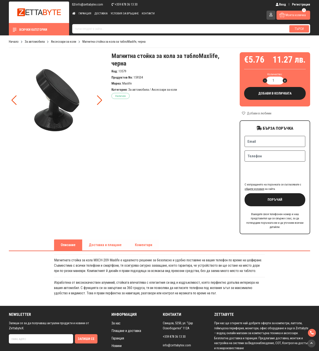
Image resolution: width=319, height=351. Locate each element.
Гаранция (85, 13)
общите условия (254, 171)
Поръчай (275, 182)
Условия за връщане (125, 13)
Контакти (148, 13)
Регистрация (301, 4)
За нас (116, 306)
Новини (116, 328)
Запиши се (86, 322)
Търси (299, 29)
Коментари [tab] (143, 228)
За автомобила (138, 90)
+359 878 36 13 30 (125, 4)
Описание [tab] (68, 228)
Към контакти (175, 336)
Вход (281, 4)
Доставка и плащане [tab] (105, 228)
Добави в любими (256, 113)
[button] (100, 100)
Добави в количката (274, 93)
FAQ (114, 343)
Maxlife (127, 83)
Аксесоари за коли (164, 90)
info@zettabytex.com (87, 4)
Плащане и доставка (126, 313)
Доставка (100, 13)
